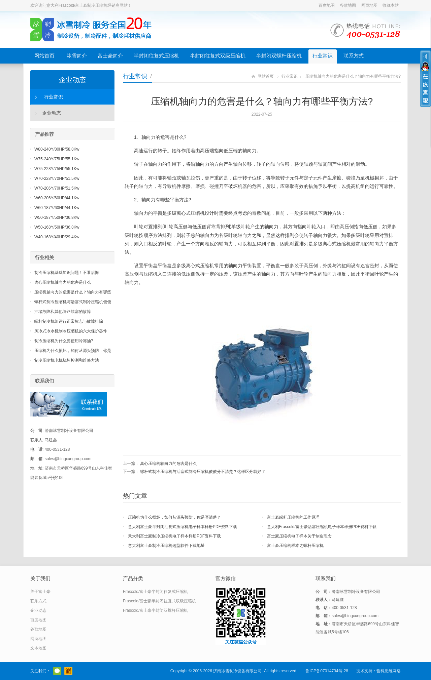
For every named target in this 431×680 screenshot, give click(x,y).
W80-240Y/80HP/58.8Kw (56, 149)
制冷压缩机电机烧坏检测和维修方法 (66, 360)
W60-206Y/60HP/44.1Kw (56, 198)
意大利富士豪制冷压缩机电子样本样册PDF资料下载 (174, 536)
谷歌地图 (348, 5)
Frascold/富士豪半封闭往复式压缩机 (155, 591)
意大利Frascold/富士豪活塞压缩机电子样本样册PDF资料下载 (321, 526)
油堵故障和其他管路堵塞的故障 (62, 311)
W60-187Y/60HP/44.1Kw (56, 207)
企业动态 (72, 79)
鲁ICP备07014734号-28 (326, 671)
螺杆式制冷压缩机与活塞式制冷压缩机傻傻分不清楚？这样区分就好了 (202, 471)
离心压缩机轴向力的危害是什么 (168, 463)
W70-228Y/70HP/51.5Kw (56, 178)
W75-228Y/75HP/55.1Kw (56, 168)
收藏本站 (391, 5)
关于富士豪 (40, 591)
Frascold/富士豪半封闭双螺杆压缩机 (155, 610)
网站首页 (44, 55)
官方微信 (57, 671)
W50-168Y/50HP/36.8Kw (56, 227)
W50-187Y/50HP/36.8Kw (56, 217)
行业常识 (322, 55)
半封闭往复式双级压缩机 (217, 55)
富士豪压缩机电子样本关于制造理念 (299, 536)
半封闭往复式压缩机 (156, 55)
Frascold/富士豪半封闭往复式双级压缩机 (159, 601)
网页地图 (369, 5)
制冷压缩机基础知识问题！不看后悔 (66, 272)
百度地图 (327, 5)
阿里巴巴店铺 (68, 671)
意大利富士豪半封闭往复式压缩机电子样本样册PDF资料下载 (182, 526)
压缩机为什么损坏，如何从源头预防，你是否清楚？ (174, 517)
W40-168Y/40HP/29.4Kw (56, 237)
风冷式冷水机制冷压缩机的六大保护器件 (70, 331)
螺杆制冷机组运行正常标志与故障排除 (68, 321)
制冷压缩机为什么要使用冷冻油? (63, 340)
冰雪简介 (77, 55)
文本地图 (38, 648)
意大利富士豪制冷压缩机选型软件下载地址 (166, 545)
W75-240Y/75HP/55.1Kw (56, 159)
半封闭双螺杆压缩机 (279, 55)
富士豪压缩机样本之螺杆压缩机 (295, 545)
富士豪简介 (110, 55)
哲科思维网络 (388, 671)
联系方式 (353, 55)
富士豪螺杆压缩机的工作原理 (293, 517)
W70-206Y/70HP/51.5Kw (56, 188)
